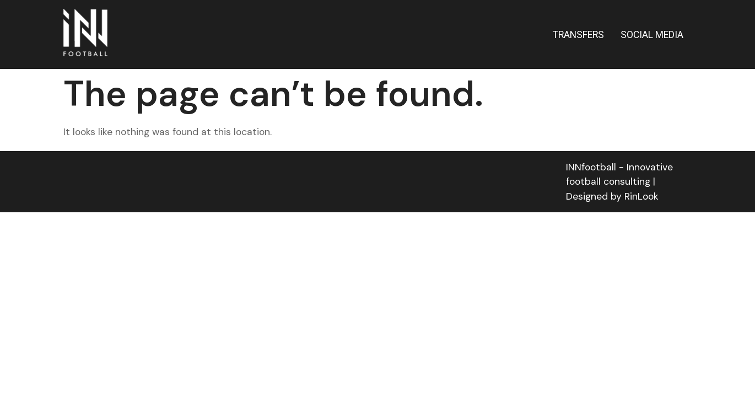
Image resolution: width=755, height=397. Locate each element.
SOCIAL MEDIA (652, 34)
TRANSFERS (578, 34)
